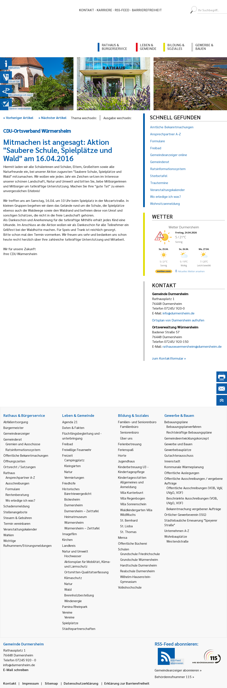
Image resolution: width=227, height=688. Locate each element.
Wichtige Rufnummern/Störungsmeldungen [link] (27, 542)
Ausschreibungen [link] (17, 483)
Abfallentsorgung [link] (15, 422)
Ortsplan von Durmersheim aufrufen (178, 320)
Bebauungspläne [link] (176, 422)
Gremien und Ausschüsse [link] (23, 444)
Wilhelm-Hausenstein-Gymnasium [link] (135, 578)
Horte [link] (122, 455)
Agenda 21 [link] (70, 422)
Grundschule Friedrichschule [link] (140, 553)
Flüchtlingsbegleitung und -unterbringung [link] (82, 435)
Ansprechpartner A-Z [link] (20, 477)
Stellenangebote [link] (15, 512)
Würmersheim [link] (74, 522)
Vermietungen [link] (74, 477)
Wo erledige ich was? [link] (20, 500)
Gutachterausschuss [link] (178, 455)
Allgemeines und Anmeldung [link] (132, 484)
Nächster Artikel (52, 117)
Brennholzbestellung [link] (79, 595)
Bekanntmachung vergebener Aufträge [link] (193, 509)
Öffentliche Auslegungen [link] (181, 472)
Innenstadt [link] (172, 461)
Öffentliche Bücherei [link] (132, 543)
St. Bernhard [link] (129, 520)
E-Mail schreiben (15, 669)
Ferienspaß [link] (126, 449)
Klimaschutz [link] (73, 577)
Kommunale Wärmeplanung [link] (184, 467)
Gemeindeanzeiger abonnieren (177, 670)
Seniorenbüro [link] (129, 432)
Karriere (104, 10)
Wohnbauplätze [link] (175, 536)
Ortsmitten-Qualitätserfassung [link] (86, 572)
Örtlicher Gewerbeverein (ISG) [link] (185, 514)
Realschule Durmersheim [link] (137, 571)
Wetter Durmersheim (184, 227)
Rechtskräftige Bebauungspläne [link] (189, 432)
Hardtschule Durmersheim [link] (138, 565)
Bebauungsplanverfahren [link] (183, 426)
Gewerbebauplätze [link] (177, 449)
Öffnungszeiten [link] (14, 461)
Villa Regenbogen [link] (132, 498)
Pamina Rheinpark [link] (74, 606)
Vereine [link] (69, 617)
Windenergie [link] (73, 601)
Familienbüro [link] (129, 426)
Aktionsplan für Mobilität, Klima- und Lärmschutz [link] (87, 563)
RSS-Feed (122, 10)
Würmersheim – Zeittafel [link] (82, 528)
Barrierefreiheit (147, 10)
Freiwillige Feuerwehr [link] (76, 449)
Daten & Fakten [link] (73, 427)
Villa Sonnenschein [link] (133, 504)
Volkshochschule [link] (130, 587)
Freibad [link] (67, 444)
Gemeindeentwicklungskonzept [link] (186, 438)
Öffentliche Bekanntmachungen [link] (25, 455)
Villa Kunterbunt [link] (131, 492)
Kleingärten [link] (72, 465)
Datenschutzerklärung (81, 683)
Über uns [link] (126, 438)
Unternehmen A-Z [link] (176, 530)
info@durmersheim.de (179, 313)
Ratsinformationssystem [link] (23, 449)
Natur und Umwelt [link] (75, 551)
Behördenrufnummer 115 (173, 676)
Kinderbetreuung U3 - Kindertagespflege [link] (133, 469)
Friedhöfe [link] (69, 483)
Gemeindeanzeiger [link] (16, 433)
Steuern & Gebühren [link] (17, 517)
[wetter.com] (163, 272)
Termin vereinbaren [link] (16, 523)
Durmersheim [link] (73, 505)
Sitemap (51, 683)
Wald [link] (68, 589)
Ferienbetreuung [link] (129, 444)
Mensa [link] (122, 537)
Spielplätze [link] (70, 623)
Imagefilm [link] (69, 534)
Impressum (30, 683)
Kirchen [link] (67, 539)
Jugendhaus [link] (126, 461)
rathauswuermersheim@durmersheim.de (192, 346)
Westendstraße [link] (177, 541)
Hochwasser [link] (72, 556)
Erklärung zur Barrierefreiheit (126, 683)
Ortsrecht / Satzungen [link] (19, 467)
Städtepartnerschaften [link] (78, 628)
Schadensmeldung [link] (16, 506)
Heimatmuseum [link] (75, 516)
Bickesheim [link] (72, 499)
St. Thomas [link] (128, 531)
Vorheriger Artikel (18, 117)
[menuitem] (169, 10)
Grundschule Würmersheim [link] (139, 559)
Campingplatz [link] (74, 460)
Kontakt (86, 10)
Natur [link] (68, 471)
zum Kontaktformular (167, 358)
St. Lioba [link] (126, 526)
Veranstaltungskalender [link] (20, 529)
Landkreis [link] (69, 545)
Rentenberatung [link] (17, 494)
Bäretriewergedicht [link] (78, 493)
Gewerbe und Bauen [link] (178, 444)
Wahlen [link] (8, 535)
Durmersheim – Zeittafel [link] (81, 511)
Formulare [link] (13, 489)
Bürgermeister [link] (13, 427)
